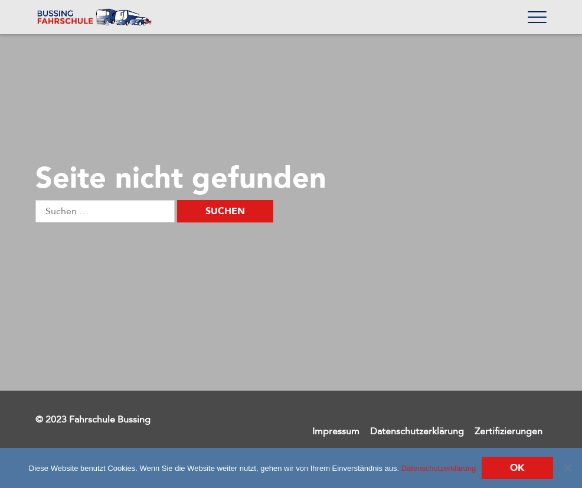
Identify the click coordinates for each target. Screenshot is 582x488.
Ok (517, 467)
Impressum (335, 431)
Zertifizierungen (508, 431)
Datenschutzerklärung (417, 431)
